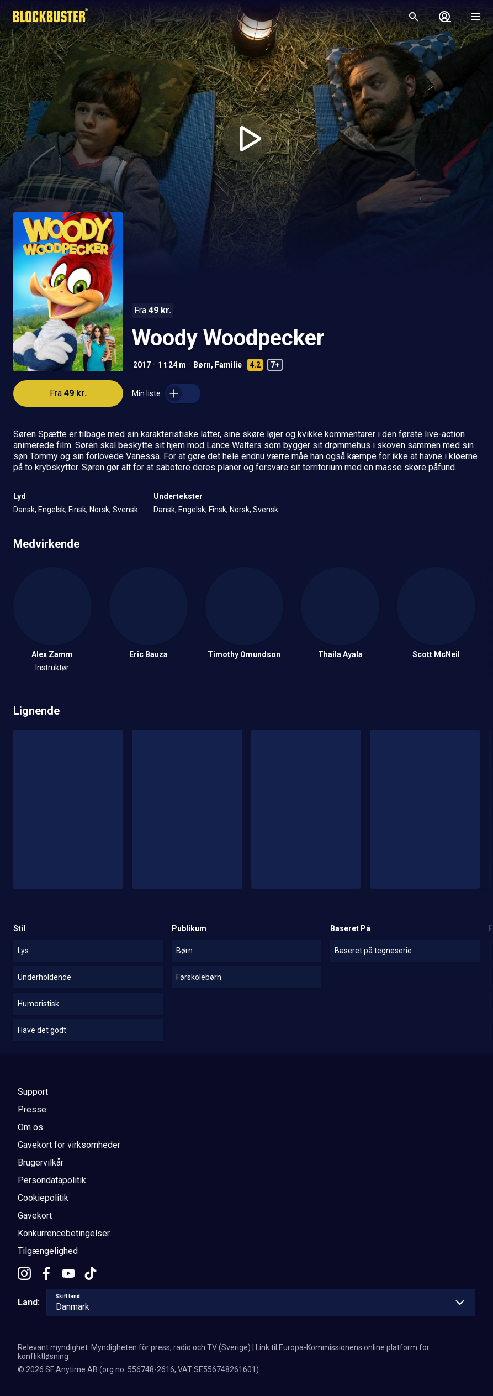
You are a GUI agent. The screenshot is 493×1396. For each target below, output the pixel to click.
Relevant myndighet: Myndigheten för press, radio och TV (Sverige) (134, 1347)
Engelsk (51, 509)
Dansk (24, 509)
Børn (202, 364)
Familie (228, 364)
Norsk (99, 509)
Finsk (77, 509)
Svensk (125, 509)
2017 (142, 364)
